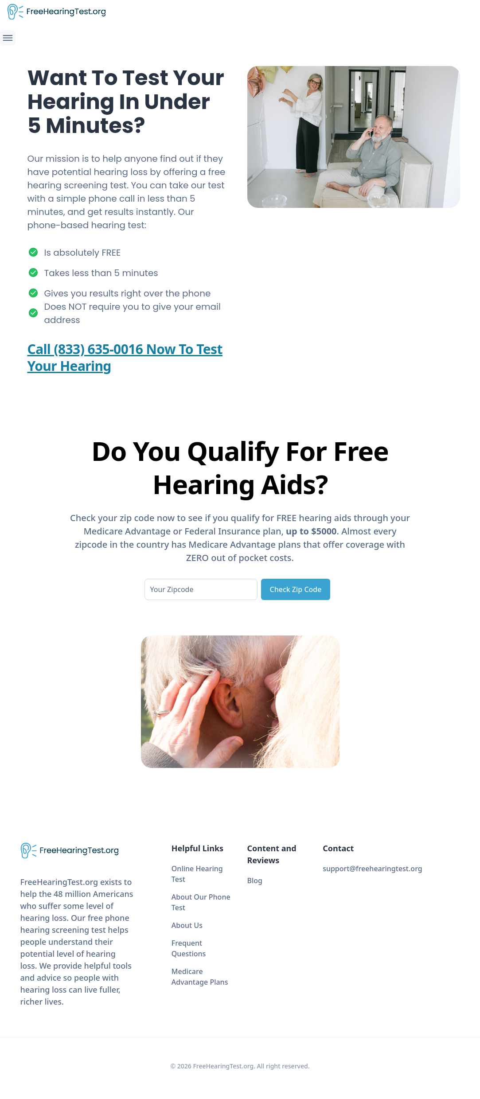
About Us (187, 925)
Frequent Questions (189, 948)
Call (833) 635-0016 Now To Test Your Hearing (124, 357)
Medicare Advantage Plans (200, 976)
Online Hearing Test (197, 874)
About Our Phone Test (201, 902)
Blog (254, 880)
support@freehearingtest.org (372, 868)
